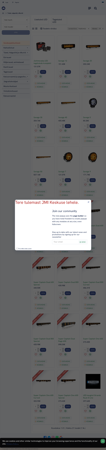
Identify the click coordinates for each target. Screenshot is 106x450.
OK (103, 441)
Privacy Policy (12, 444)
